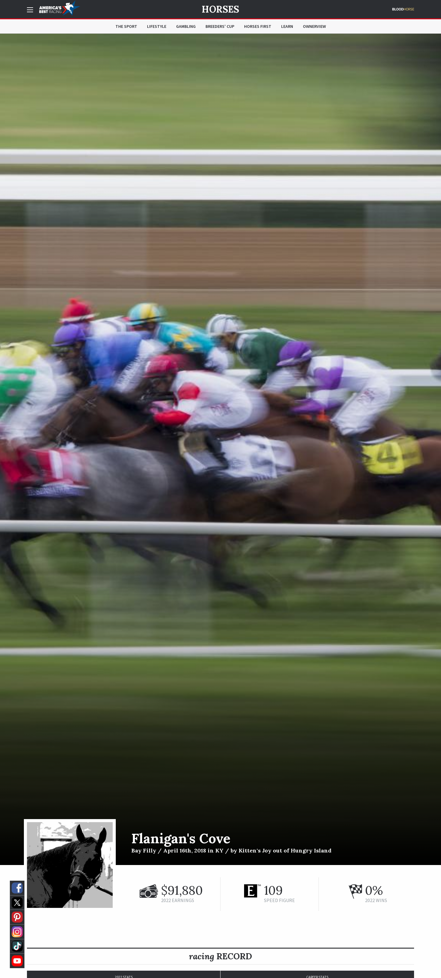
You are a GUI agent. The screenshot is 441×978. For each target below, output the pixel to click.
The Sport (126, 26)
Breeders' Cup (219, 26)
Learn (287, 26)
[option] (220, 449)
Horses (220, 9)
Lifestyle (156, 26)
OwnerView (314, 26)
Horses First (257, 26)
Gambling (186, 26)
